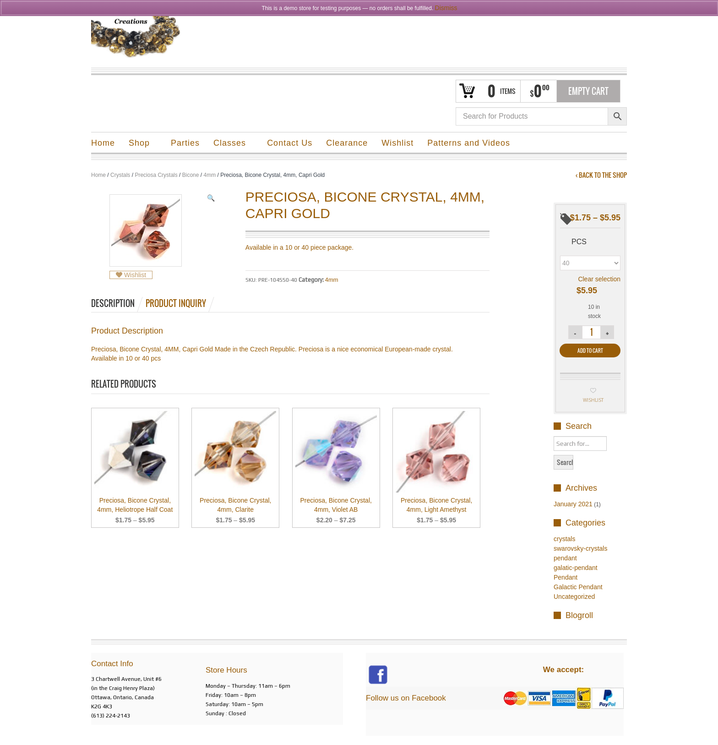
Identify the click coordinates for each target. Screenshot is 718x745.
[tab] (117, 303)
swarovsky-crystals (580, 548)
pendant (565, 558)
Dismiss (446, 7)
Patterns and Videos (468, 143)
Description (113, 303)
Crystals (120, 175)
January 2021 (573, 504)
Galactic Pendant (578, 587)
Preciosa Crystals (156, 175)
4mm (209, 175)
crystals (564, 538)
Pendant (565, 577)
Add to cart (590, 350)
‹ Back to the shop (601, 175)
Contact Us (289, 143)
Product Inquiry (176, 303)
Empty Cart (588, 91)
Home (103, 143)
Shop (139, 144)
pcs (579, 242)
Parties (185, 143)
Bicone (190, 175)
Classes (230, 144)
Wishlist (397, 143)
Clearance (347, 143)
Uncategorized (574, 596)
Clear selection (599, 279)
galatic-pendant (576, 567)
